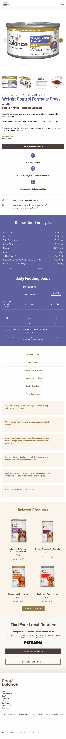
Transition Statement (33, 370)
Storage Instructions (33, 378)
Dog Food (15, 95)
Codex (38, 732)
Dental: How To (7, 693)
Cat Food (5, 701)
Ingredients (33, 362)
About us (5, 691)
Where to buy (6, 705)
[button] (61, 40)
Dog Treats (6, 698)
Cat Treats (6, 703)
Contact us (6, 708)
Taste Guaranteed (33, 394)
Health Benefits (33, 355)
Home (5, 95)
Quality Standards (33, 386)
